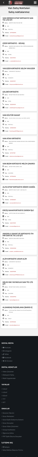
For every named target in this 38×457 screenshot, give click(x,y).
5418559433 (13, 127)
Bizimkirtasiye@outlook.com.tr (16, 179)
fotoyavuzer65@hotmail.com (16, 84)
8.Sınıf (5, 396)
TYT (4, 399)
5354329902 (13, 296)
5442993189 (13, 271)
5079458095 (13, 32)
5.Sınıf (5, 389)
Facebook (7, 358)
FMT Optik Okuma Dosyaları (12, 436)
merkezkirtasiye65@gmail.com (16, 36)
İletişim (6, 447)
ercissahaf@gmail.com (14, 226)
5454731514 (13, 57)
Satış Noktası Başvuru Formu (13, 450)
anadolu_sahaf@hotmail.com (16, 251)
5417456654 (13, 176)
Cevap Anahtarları (9, 430)
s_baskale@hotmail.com (15, 61)
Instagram (7, 351)
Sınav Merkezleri (8, 416)
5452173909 (13, 223)
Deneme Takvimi (8, 413)
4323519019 (13, 104)
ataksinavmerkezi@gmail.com (16, 156)
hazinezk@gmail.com (14, 300)
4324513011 (13, 81)
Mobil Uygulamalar (9, 378)
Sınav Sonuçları (8, 423)
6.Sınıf (5, 392)
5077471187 (12, 153)
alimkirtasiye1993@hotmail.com (16, 274)
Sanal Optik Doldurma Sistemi (13, 420)
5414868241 (13, 199)
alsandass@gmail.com (14, 325)
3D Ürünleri (7, 361)
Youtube (7, 348)
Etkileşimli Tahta (8, 375)
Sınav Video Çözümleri (10, 426)
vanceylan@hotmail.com (15, 203)
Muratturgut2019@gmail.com (16, 131)
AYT (4, 402)
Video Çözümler (8, 372)
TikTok (6, 354)
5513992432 (13, 322)
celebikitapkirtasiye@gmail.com (16, 107)
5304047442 (13, 248)
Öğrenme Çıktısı (8, 433)
